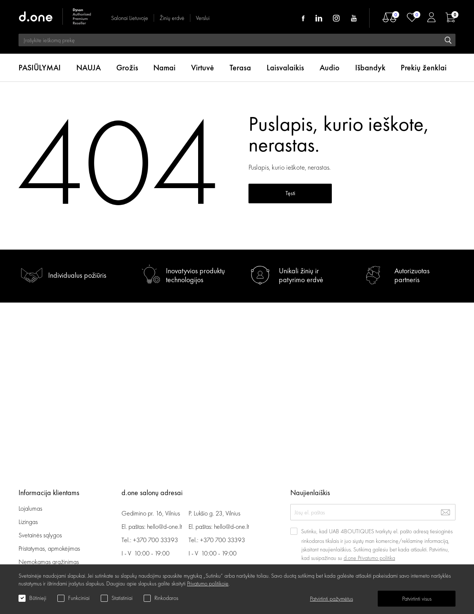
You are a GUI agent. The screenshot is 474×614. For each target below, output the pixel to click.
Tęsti (290, 193)
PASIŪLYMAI (40, 67)
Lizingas (28, 521)
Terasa (240, 67)
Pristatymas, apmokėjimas (49, 548)
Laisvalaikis (285, 67)
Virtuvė (202, 67)
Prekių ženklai (424, 67)
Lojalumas (30, 508)
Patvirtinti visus (416, 599)
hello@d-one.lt (164, 526)
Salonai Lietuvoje (129, 18)
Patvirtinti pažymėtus (331, 599)
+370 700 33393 (155, 539)
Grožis (127, 67)
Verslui (203, 18)
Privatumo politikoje (207, 583)
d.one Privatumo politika (369, 558)
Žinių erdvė (172, 18)
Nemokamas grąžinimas (49, 561)
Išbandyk (370, 67)
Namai (164, 67)
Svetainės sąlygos (40, 535)
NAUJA (88, 67)
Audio (330, 67)
